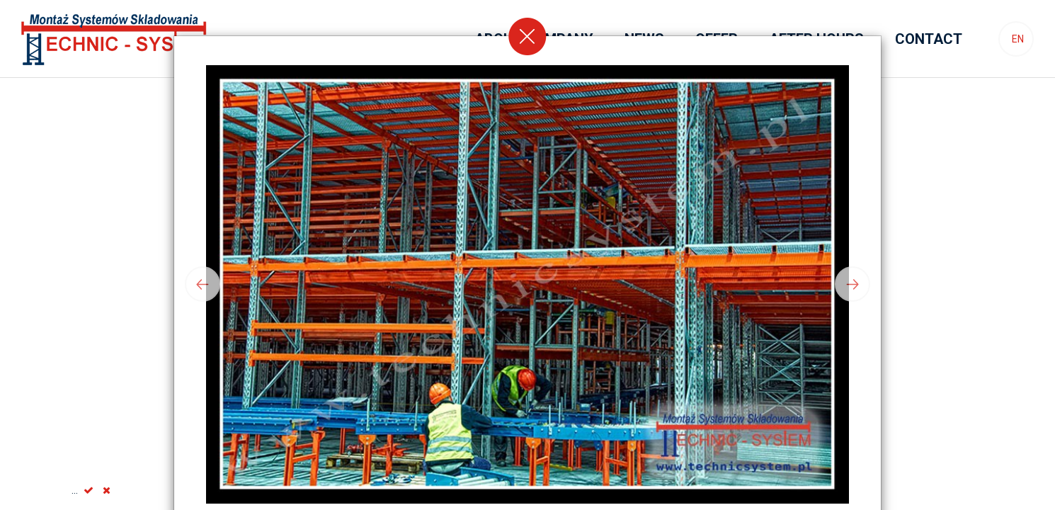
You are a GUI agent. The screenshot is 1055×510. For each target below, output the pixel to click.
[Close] (527, 36)
